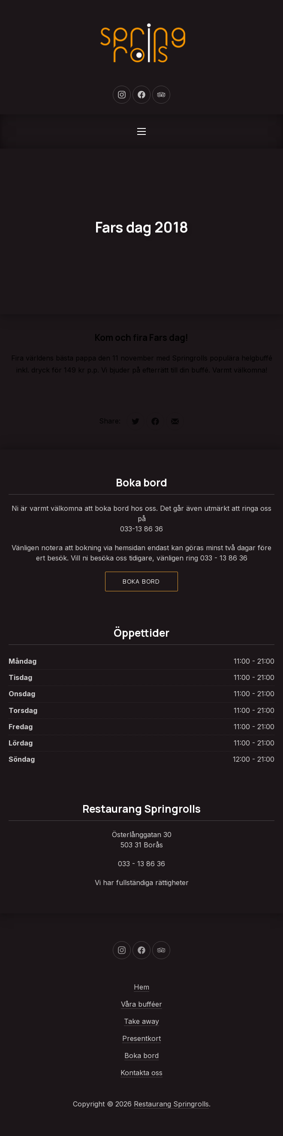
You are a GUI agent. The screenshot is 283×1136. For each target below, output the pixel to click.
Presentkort (141, 1038)
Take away (141, 1021)
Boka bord (141, 581)
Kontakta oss (141, 1072)
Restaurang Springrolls (171, 1104)
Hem (141, 987)
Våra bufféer (141, 1004)
